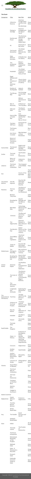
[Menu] (2, 5)
